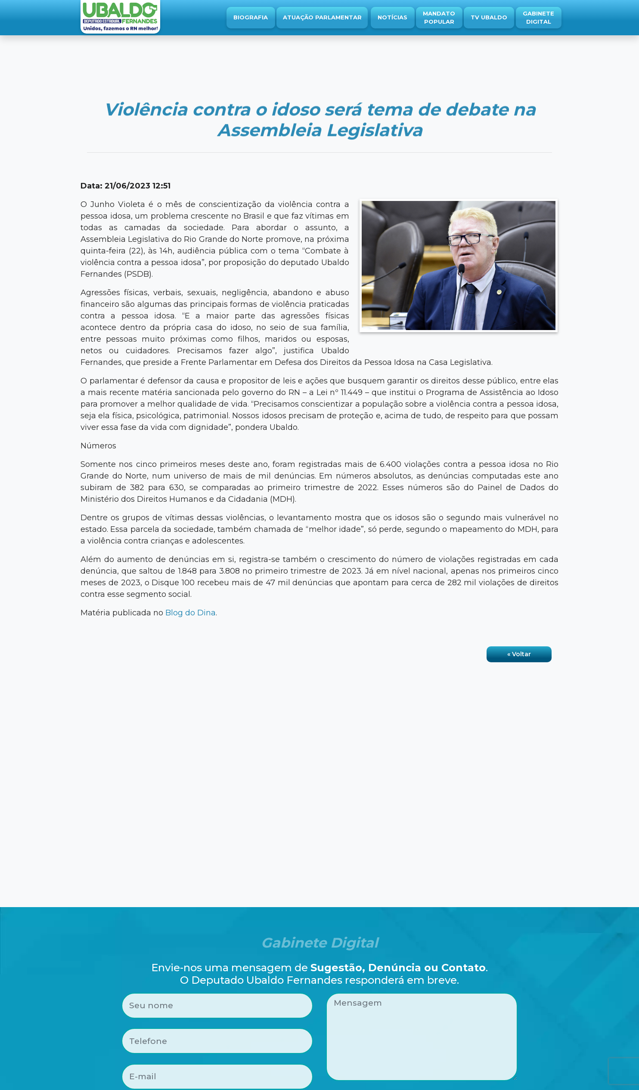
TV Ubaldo (489, 17)
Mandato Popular (439, 17)
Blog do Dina (190, 613)
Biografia (250, 17)
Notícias (392, 17)
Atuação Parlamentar (322, 17)
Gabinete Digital (538, 17)
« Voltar (519, 654)
